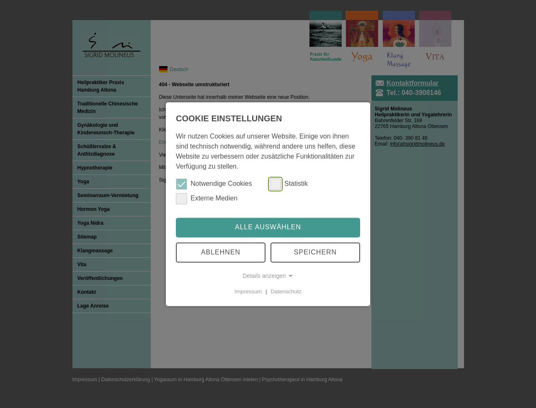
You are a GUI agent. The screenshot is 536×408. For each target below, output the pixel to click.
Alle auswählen (268, 227)
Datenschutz (286, 291)
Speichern (315, 252)
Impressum (248, 291)
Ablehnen (220, 252)
